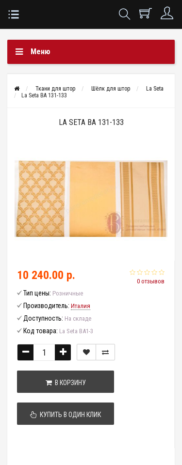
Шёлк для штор (110, 88)
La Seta (155, 88)
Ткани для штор (55, 88)
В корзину (66, 383)
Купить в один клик (65, 414)
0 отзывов (151, 281)
